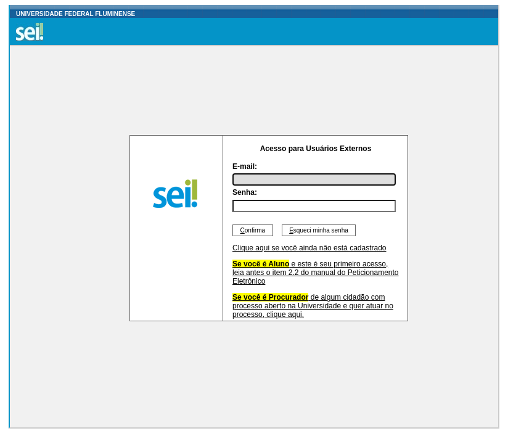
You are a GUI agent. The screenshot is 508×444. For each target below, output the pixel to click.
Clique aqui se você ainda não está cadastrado (309, 248)
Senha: (244, 192)
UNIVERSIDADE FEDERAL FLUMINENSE (75, 13)
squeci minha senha (319, 230)
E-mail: (244, 166)
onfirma (253, 230)
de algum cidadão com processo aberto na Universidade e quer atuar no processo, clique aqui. (312, 306)
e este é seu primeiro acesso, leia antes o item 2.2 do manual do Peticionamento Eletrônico (315, 273)
